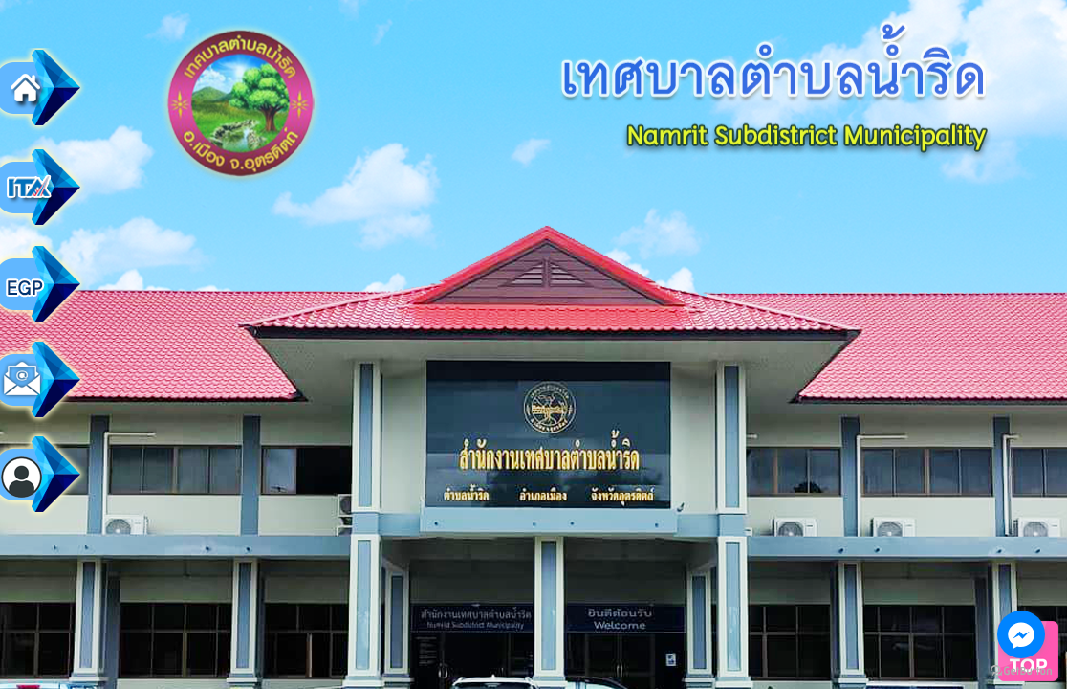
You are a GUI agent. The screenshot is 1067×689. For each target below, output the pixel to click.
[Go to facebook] (1021, 634)
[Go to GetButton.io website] (1021, 670)
